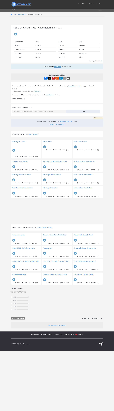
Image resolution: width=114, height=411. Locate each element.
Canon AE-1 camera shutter (83, 341)
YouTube (80, 401)
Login (100, 10)
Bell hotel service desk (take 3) (84, 328)
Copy (82, 155)
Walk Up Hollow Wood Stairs (22, 254)
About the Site (35, 401)
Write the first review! (57, 392)
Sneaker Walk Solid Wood (83, 254)
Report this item (98, 162)
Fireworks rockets (18, 301)
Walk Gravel (47, 208)
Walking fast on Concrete (52, 241)
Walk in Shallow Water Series (84, 228)
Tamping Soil (47, 315)
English (14, 10)
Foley (79, 130)
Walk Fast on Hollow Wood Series (55, 228)
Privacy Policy (59, 401)
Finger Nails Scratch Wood (83, 301)
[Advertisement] (57, 33)
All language (85, 385)
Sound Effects (72, 130)
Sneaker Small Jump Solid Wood (54, 301)
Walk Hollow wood (80, 208)
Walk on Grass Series (20, 228)
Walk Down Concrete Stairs (83, 241)
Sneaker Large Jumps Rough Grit (55, 341)
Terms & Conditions (47, 401)
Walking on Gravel (18, 208)
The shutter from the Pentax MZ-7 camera (58, 328)
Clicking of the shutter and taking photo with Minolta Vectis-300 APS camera (39, 328)
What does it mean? (57, 169)
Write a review (18, 385)
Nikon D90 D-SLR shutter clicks (23, 315)
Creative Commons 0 (65, 166)
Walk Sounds (50, 139)
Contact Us (70, 401)
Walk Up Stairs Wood (50, 254)
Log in (58, 89)
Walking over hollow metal (21, 241)
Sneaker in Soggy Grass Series (85, 315)
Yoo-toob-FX (99, 83)
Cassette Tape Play (19, 341)
